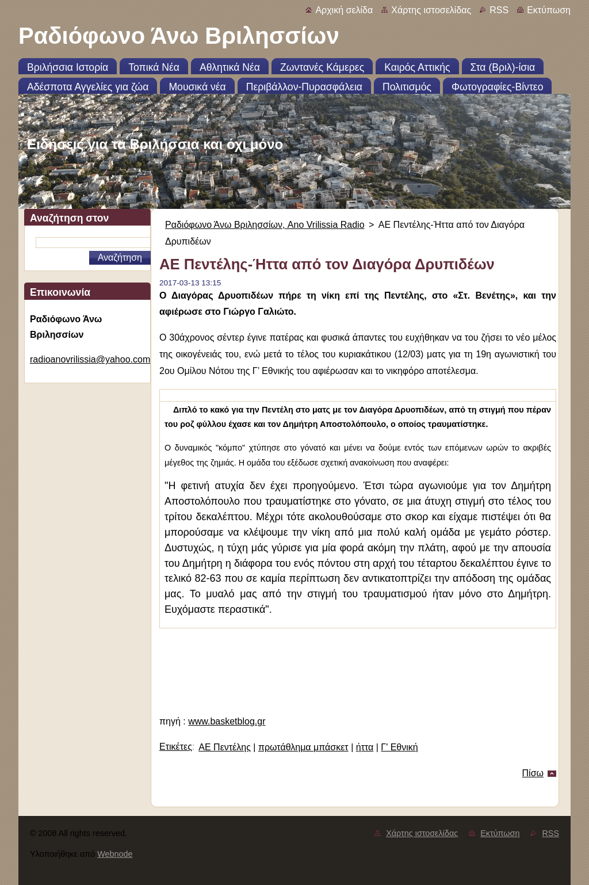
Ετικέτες (175, 747)
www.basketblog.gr (226, 721)
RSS (498, 10)
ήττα (365, 747)
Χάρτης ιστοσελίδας (431, 10)
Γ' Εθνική (399, 747)
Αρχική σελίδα (344, 10)
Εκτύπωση (549, 10)
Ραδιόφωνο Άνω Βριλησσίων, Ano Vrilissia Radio (265, 225)
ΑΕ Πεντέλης (224, 747)
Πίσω (533, 773)
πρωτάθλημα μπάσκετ (303, 747)
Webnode (114, 854)
